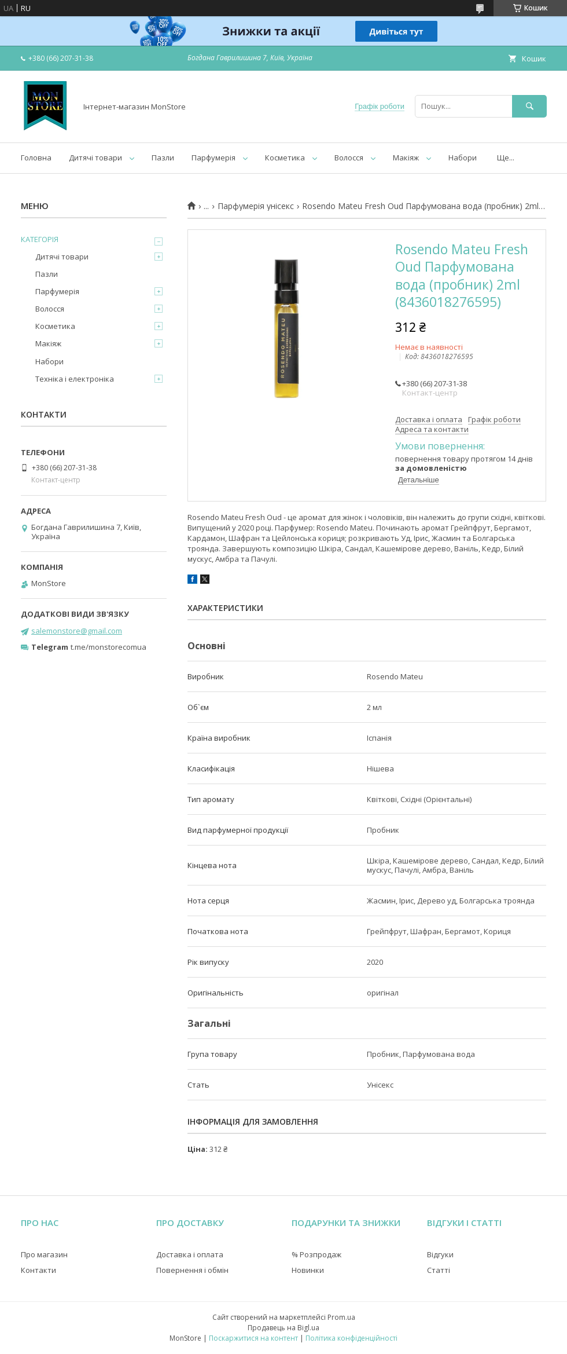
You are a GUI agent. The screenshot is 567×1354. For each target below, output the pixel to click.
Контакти (38, 1270)
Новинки (308, 1270)
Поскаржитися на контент (253, 1338)
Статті (438, 1270)
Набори (462, 157)
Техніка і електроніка (74, 379)
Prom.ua (341, 1317)
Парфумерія (213, 157)
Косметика (285, 157)
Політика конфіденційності (351, 1338)
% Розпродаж (316, 1254)
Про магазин (44, 1254)
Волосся (348, 157)
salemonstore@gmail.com (76, 630)
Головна (36, 157)
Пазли (163, 157)
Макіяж (406, 157)
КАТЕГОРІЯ (39, 239)
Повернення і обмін (192, 1270)
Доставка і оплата (189, 1254)
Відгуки (440, 1254)
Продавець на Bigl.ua (283, 1328)
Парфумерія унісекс (256, 206)
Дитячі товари (95, 157)
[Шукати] (529, 106)
